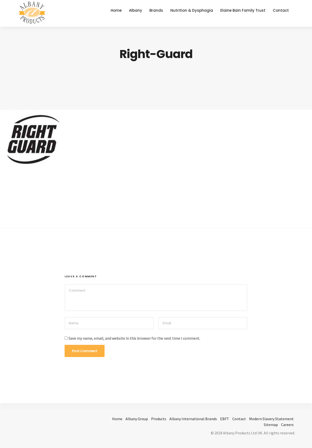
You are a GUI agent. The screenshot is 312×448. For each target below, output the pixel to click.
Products (158, 418)
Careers (287, 424)
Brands (156, 10)
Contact (281, 10)
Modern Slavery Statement (271, 418)
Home (116, 10)
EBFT (224, 418)
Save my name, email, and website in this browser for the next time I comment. (134, 338)
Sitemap (271, 424)
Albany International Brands (193, 418)
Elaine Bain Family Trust (242, 10)
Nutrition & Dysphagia (191, 10)
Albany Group (137, 418)
